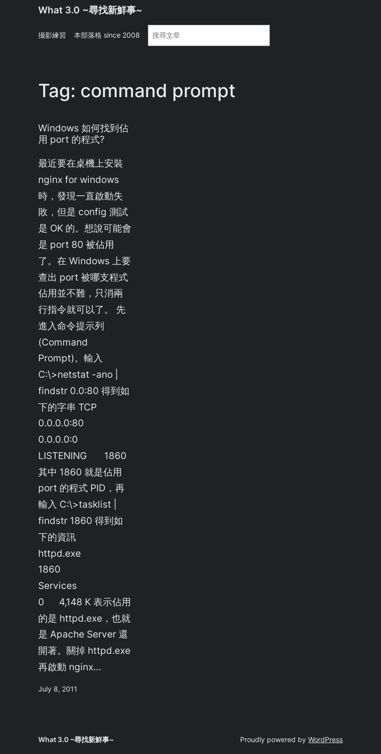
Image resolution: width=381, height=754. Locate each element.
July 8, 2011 (57, 689)
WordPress (325, 739)
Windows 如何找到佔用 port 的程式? (83, 133)
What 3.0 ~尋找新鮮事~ (90, 10)
